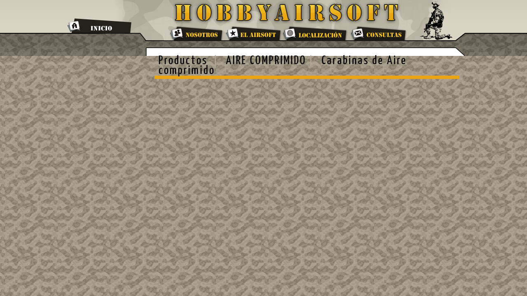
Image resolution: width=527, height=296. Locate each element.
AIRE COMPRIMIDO (266, 61)
